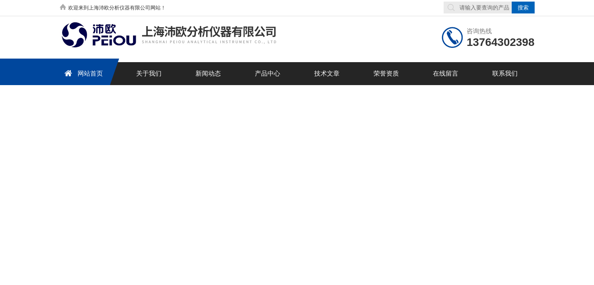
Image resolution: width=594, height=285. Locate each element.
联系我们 (505, 73)
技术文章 (327, 73)
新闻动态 (208, 73)
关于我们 (148, 73)
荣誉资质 (386, 73)
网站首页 (82, 73)
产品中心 (267, 73)
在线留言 (445, 73)
